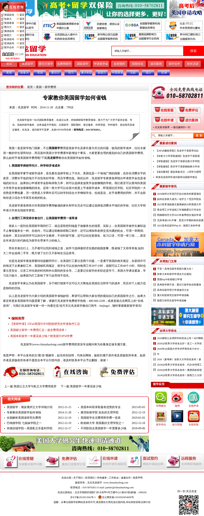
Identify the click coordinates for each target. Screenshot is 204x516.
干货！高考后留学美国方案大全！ (175, 268)
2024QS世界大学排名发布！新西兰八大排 (179, 375)
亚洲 (164, 72)
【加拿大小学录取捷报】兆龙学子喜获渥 (178, 156)
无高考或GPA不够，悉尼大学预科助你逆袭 (180, 220)
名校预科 (119, 63)
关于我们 (78, 477)
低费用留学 (64, 63)
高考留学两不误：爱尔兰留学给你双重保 (179, 284)
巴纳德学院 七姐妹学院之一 (24, 423)
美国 (9, 72)
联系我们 (90, 477)
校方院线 (177, 424)
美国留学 (54, 148)
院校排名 (137, 63)
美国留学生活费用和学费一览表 (101, 417)
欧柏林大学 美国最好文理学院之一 (102, 423)
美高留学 (27, 63)
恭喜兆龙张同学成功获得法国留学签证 (176, 177)
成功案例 (156, 63)
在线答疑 (167, 110)
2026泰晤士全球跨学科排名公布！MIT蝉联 (180, 338)
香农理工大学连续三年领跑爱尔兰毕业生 (179, 209)
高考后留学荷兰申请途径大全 (173, 290)
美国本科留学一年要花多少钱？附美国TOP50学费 (41, 336)
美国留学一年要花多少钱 (85, 386)
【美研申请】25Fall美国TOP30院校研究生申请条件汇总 (45, 323)
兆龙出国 (66, 477)
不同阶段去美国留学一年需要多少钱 (103, 428)
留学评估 (161, 424)
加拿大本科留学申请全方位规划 (174, 274)
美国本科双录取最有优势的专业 (101, 407)
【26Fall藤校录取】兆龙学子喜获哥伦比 (177, 150)
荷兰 (71, 72)
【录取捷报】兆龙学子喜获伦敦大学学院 (178, 161)
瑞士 (148, 72)
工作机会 (114, 477)
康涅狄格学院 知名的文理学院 (100, 412)
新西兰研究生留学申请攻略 (171, 300)
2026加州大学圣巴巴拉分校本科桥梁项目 (179, 193)
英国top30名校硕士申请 (169, 279)
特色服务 (102, 477)
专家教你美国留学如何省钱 (24, 412)
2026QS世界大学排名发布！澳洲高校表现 (179, 370)
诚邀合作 (126, 477)
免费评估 (191, 110)
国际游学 (82, 63)
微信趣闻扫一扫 (181, 127)
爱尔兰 (55, 72)
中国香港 (117, 72)
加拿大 (24, 72)
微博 (177, 405)
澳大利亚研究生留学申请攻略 (173, 295)
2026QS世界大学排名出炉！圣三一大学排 (179, 343)
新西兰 (102, 72)
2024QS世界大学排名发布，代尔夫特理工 (179, 364)
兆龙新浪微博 (162, 127)
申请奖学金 (101, 63)
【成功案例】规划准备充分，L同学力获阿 (178, 171)
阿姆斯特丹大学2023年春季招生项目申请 (179, 215)
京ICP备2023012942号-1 (83, 497)
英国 (40, 72)
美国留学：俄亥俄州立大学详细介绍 (29, 407)
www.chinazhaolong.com (47, 344)
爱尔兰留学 (46, 63)
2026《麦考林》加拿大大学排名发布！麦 (179, 359)
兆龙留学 (23, 107)
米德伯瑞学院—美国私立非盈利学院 (29, 428)
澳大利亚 (86, 72)
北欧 (133, 72)
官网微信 (161, 405)
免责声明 (138, 477)
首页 (9, 63)
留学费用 (50, 87)
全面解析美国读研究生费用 (24, 417)
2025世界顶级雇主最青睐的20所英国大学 (179, 204)
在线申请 (167, 120)
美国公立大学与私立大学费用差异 (35, 386)
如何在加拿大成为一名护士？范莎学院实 (179, 199)
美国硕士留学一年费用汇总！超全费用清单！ (38, 330)
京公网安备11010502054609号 (116, 497)
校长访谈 (192, 63)
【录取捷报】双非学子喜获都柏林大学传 (178, 166)
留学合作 (174, 63)
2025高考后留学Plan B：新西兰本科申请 (178, 225)
